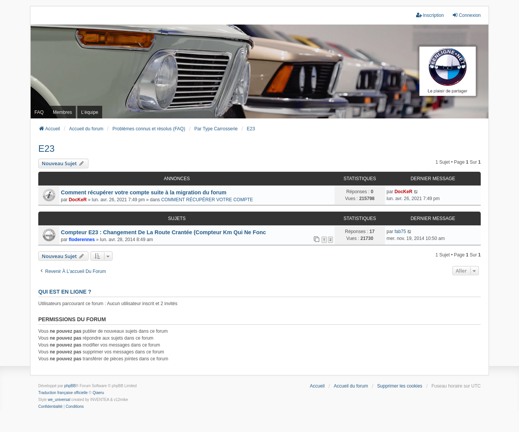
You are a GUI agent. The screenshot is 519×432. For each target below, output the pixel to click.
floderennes (82, 239)
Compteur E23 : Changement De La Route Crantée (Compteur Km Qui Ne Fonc (163, 232)
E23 (46, 148)
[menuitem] (50, 406)
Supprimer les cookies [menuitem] (399, 386)
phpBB (70, 386)
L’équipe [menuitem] (89, 112)
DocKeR (78, 199)
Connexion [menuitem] (466, 15)
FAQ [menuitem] (39, 112)
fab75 (400, 231)
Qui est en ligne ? (64, 292)
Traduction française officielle (63, 393)
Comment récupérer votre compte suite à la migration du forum (144, 192)
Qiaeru (98, 393)
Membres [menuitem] (62, 112)
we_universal (59, 400)
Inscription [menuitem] (430, 15)
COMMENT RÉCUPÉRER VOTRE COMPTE (207, 199)
